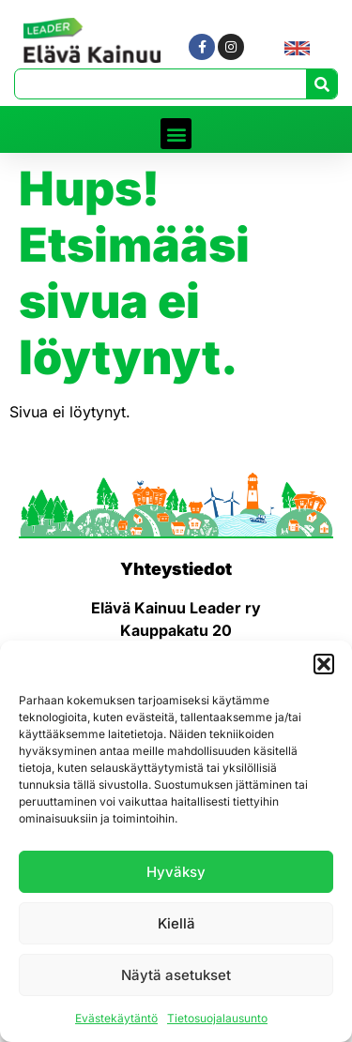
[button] (323, 664)
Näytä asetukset (176, 975)
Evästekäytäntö (116, 1018)
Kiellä (176, 923)
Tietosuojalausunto (217, 1018)
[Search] (321, 83)
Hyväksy (176, 872)
